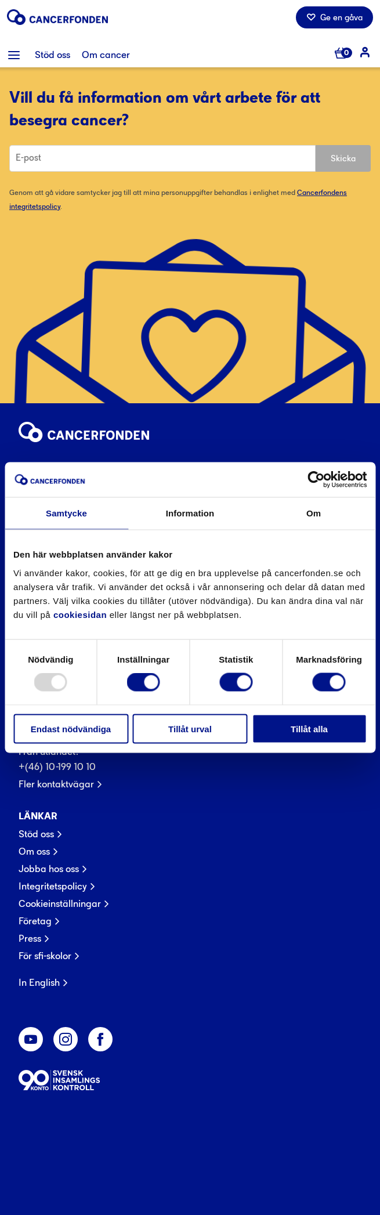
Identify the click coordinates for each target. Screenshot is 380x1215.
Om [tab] (313, 513)
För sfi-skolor (45, 955)
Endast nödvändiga (71, 728)
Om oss (34, 851)
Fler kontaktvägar (56, 784)
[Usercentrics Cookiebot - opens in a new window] (316, 480)
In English (39, 982)
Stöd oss (36, 834)
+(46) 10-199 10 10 (57, 766)
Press (30, 938)
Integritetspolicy (53, 886)
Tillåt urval (190, 728)
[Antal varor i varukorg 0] (343, 54)
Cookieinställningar (60, 903)
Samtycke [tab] (66, 513)
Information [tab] (190, 513)
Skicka (343, 158)
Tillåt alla (309, 728)
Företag (35, 921)
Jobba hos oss (49, 868)
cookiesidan (80, 614)
